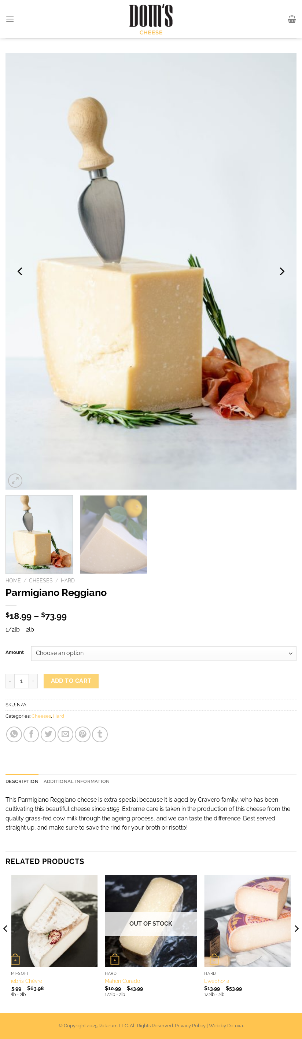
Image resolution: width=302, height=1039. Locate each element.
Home (13, 580)
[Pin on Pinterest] (83, 734)
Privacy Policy (190, 1025)
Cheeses (41, 580)
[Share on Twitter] (48, 734)
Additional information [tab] (77, 781)
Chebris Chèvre (23, 981)
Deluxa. (235, 1025)
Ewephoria (216, 981)
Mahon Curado (122, 981)
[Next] (281, 271)
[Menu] (10, 19)
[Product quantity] (21, 681)
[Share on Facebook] (31, 734)
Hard (68, 580)
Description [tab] (21, 781)
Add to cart (71, 680)
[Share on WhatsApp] (14, 734)
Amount (14, 652)
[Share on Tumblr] (100, 734)
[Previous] (20, 271)
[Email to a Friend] (65, 734)
